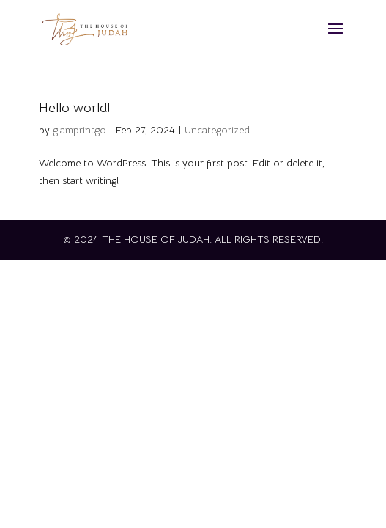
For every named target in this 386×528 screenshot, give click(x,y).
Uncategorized (217, 129)
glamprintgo (79, 129)
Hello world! (74, 108)
